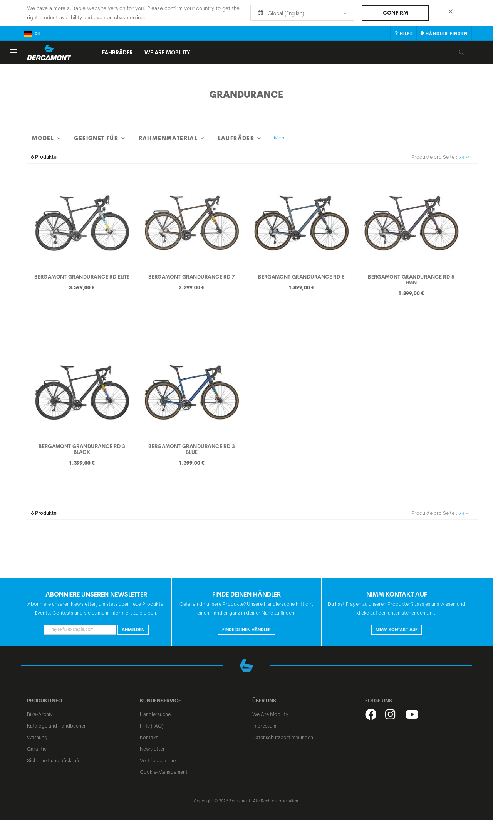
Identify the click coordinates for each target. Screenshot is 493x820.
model (46, 138)
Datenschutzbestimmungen (282, 737)
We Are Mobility (167, 52)
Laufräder (240, 138)
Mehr (280, 137)
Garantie (37, 749)
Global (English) (301, 13)
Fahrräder (117, 52)
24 (464, 157)
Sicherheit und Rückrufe (53, 760)
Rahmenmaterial (172, 138)
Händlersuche (155, 714)
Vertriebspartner (159, 760)
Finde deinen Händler (246, 629)
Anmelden (133, 629)
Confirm (395, 12)
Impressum (264, 726)
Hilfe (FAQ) (151, 726)
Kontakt (149, 737)
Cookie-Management (164, 772)
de (32, 33)
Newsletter (152, 749)
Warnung (37, 737)
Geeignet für (99, 138)
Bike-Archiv (40, 714)
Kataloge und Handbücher (56, 726)
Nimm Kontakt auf (397, 629)
